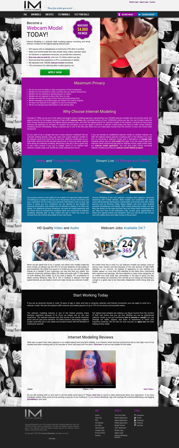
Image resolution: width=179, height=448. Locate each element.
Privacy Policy (100, 433)
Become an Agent (148, 14)
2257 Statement (120, 428)
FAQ (25, 14)
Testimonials (64, 14)
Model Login (133, 2)
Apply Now (55, 72)
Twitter (139, 418)
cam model (116, 141)
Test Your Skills (81, 14)
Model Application (121, 418)
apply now (141, 322)
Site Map (52, 439)
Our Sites (49, 14)
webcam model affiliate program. (129, 148)
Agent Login (144, 2)
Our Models (36, 14)
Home (97, 415)
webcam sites (76, 120)
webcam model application (106, 146)
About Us (98, 418)
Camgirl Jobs (100, 430)
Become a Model (127, 14)
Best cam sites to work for (39, 57)
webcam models (57, 63)
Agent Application (121, 420)
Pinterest (140, 423)
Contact (152, 2)
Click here (98, 344)
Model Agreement (121, 423)
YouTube (140, 425)
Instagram (140, 415)
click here (96, 395)
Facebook (140, 420)
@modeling (31, 399)
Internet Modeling (48, 433)
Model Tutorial (120, 425)
